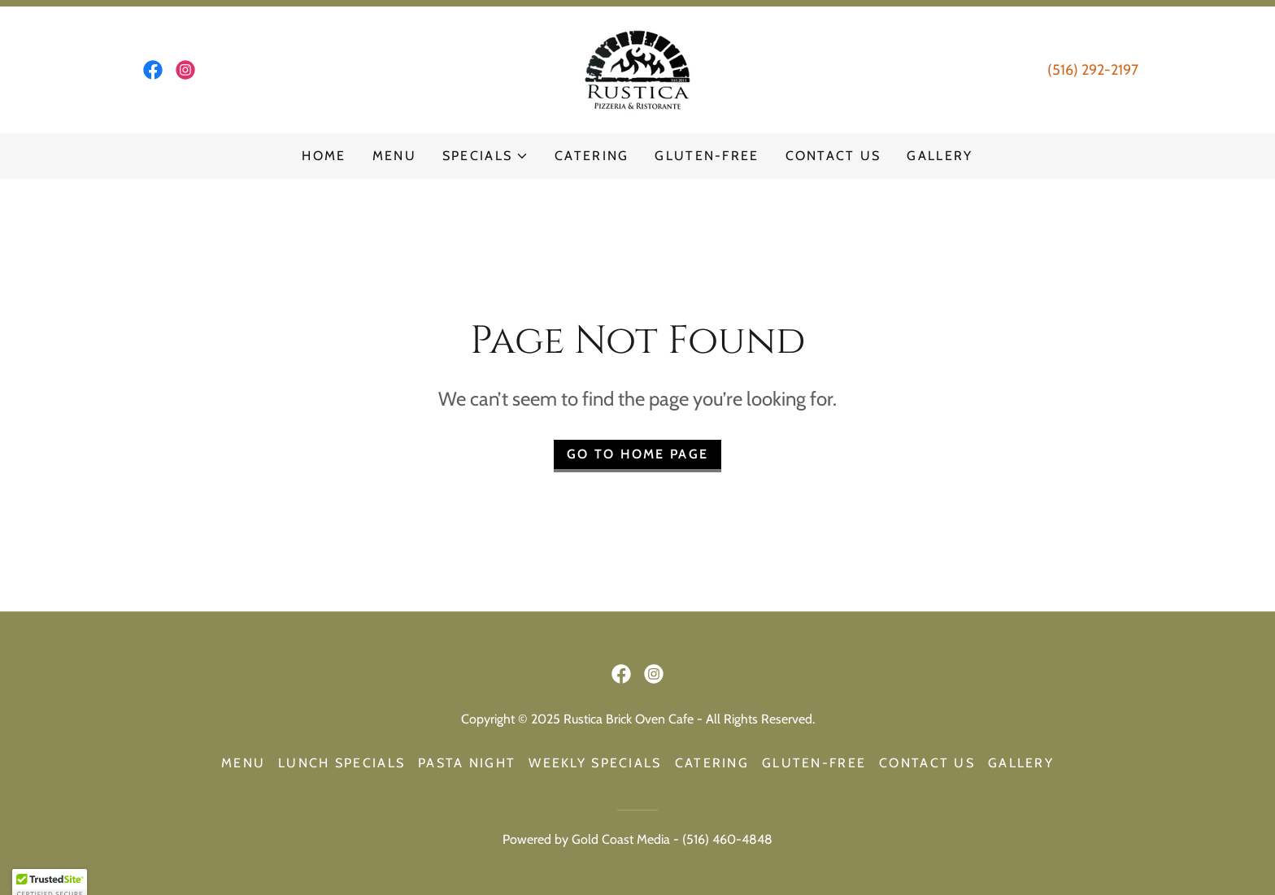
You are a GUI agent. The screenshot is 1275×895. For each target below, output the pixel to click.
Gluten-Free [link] (707, 155)
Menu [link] (394, 155)
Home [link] (324, 155)
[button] (485, 156)
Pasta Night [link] (467, 763)
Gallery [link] (940, 155)
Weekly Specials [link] (595, 763)
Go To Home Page (637, 454)
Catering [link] (592, 155)
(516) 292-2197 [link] (1092, 70)
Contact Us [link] (833, 155)
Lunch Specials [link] (341, 763)
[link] (153, 70)
